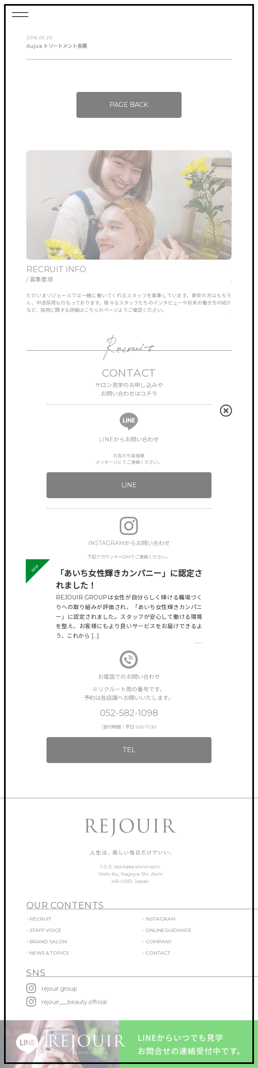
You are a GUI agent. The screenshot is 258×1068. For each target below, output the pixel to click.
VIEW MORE (198, 643)
